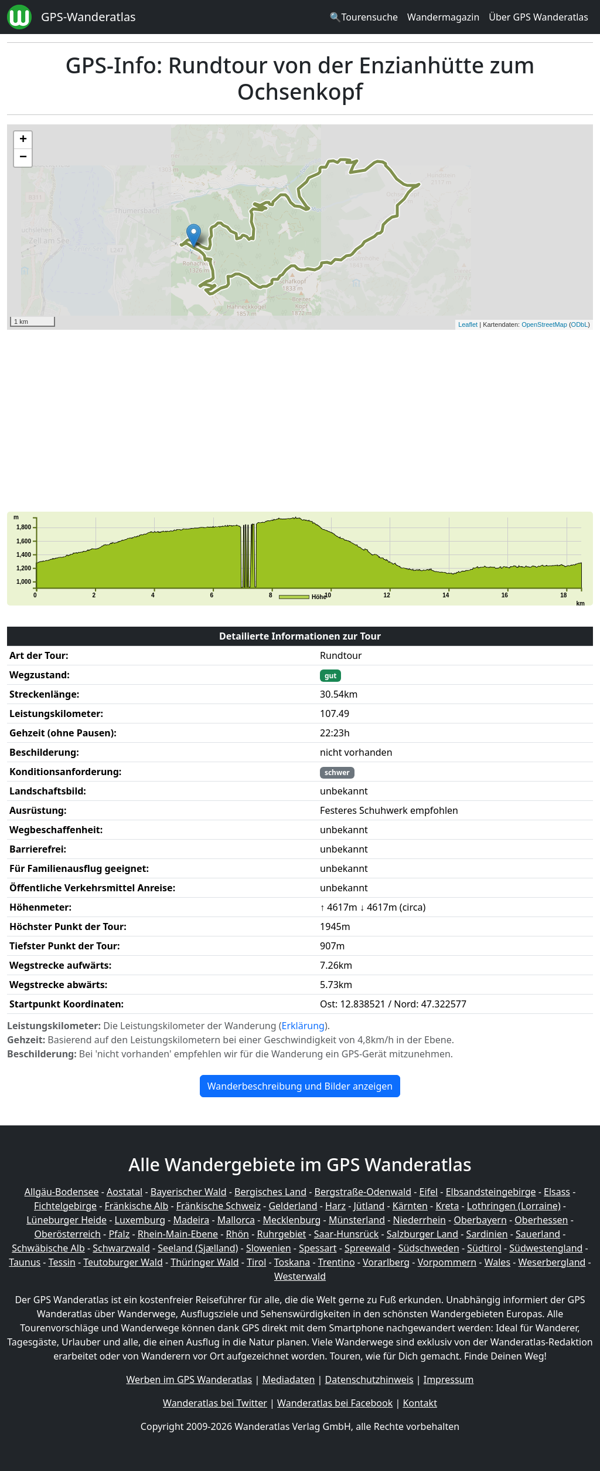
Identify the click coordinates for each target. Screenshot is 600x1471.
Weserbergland (552, 1262)
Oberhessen (541, 1219)
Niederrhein (419, 1219)
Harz (335, 1205)
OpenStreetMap (544, 324)
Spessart (317, 1248)
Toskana (292, 1262)
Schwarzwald (121, 1248)
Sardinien (487, 1233)
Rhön (237, 1233)
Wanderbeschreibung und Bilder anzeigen (300, 1086)
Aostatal (124, 1191)
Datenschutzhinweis (369, 1379)
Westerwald (300, 1276)
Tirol (256, 1262)
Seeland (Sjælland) (198, 1248)
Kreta (447, 1205)
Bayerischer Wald (189, 1191)
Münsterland (357, 1219)
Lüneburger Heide (66, 1219)
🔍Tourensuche (363, 17)
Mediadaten (288, 1379)
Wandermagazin (443, 17)
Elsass (557, 1191)
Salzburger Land (422, 1233)
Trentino (336, 1262)
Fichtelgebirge (65, 1205)
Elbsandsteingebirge (491, 1191)
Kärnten (410, 1205)
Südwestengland (545, 1248)
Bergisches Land (270, 1191)
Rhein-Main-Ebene (178, 1233)
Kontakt (420, 1402)
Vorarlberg (386, 1262)
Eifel (429, 1191)
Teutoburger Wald (122, 1262)
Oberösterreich (68, 1233)
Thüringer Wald (204, 1262)
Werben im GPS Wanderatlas (190, 1379)
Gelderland (292, 1205)
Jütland (368, 1205)
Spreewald (367, 1248)
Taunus (24, 1262)
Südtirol (484, 1248)
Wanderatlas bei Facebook (335, 1402)
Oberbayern (480, 1219)
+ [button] (23, 140)
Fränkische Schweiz (218, 1205)
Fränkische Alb (137, 1205)
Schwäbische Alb (48, 1248)
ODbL (579, 324)
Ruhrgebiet (281, 1233)
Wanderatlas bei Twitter (215, 1402)
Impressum (449, 1379)
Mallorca (236, 1219)
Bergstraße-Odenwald (363, 1191)
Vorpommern (447, 1262)
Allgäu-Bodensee (62, 1191)
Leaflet (468, 324)
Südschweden (428, 1248)
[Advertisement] (300, 421)
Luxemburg (140, 1219)
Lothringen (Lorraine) (514, 1205)
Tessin (62, 1262)
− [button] (23, 158)
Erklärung (303, 1025)
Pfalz (118, 1233)
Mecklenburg (292, 1219)
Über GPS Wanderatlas (538, 17)
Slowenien (268, 1248)
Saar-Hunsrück (346, 1233)
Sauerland (538, 1233)
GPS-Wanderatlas (88, 17)
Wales (497, 1262)
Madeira (191, 1219)
